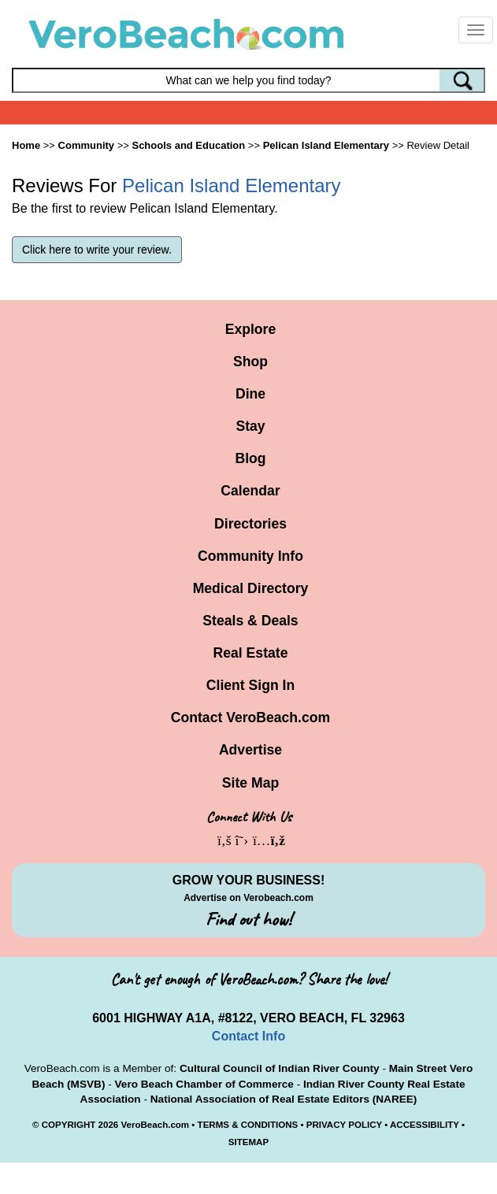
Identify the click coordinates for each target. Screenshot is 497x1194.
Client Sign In (250, 685)
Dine (250, 394)
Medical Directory (251, 588)
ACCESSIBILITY (424, 1124)
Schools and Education (188, 145)
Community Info (250, 556)
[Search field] (248, 80)
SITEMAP (248, 1142)
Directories (250, 524)
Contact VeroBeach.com (250, 717)
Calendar (250, 491)
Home (26, 145)
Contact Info (248, 1036)
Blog (250, 458)
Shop (250, 361)
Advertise (250, 750)
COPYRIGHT (69, 1124)
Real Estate (250, 653)
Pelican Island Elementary (326, 145)
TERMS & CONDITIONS (248, 1124)
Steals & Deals (250, 621)
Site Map (250, 783)
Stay (250, 426)
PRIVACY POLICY (344, 1124)
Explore (250, 329)
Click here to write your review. (97, 249)
